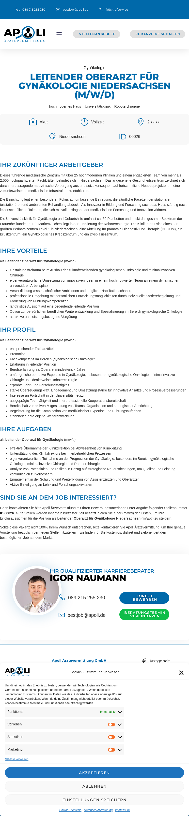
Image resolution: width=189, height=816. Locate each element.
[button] (181, 672)
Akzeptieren (94, 772)
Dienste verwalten (16, 759)
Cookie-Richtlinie (70, 810)
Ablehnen (94, 786)
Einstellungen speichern (95, 799)
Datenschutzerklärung (98, 810)
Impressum (122, 810)
